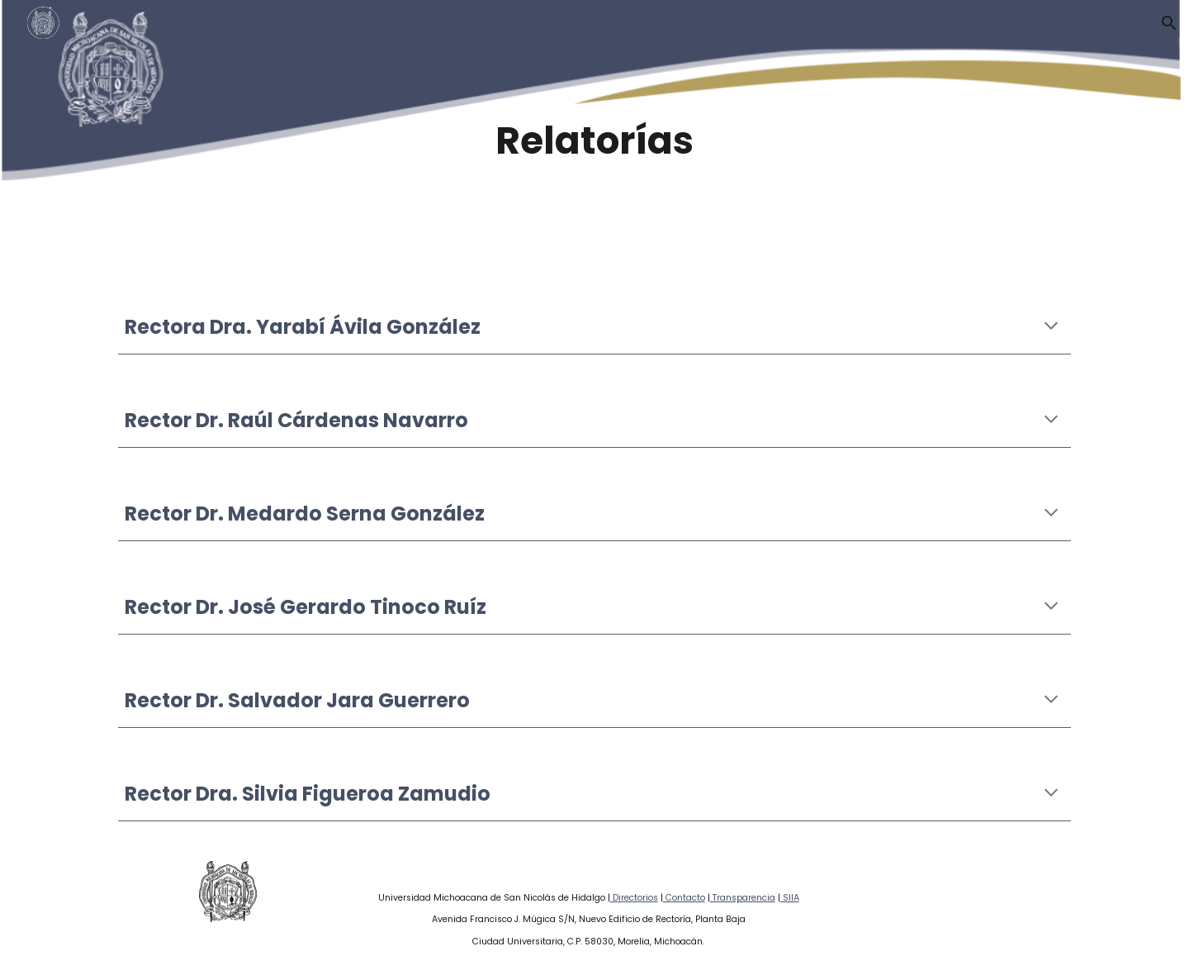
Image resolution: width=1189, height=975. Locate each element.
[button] (1169, 23)
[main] (594, 141)
